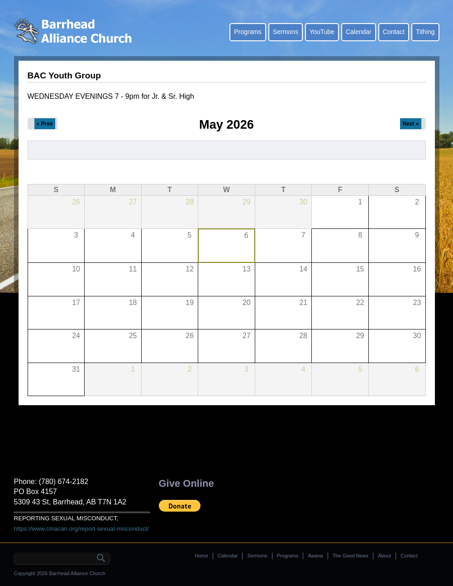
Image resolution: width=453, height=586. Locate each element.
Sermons (285, 31)
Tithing (425, 31)
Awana (315, 555)
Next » (410, 124)
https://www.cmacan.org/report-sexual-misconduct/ (81, 528)
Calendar (359, 31)
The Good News (350, 555)
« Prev (45, 124)
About (384, 555)
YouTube (322, 31)
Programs (248, 31)
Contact (394, 31)
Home (201, 555)
